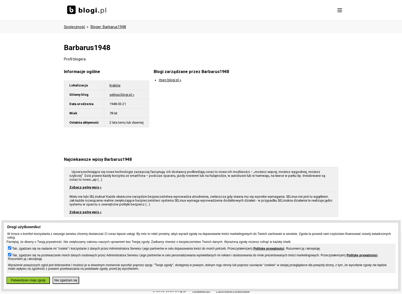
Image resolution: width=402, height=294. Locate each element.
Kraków (115, 85)
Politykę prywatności (268, 248)
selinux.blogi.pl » (121, 95)
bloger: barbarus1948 (108, 27)
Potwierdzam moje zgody (28, 280)
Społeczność (74, 27)
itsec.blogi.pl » (170, 80)
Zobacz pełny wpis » (85, 187)
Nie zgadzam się (65, 280)
